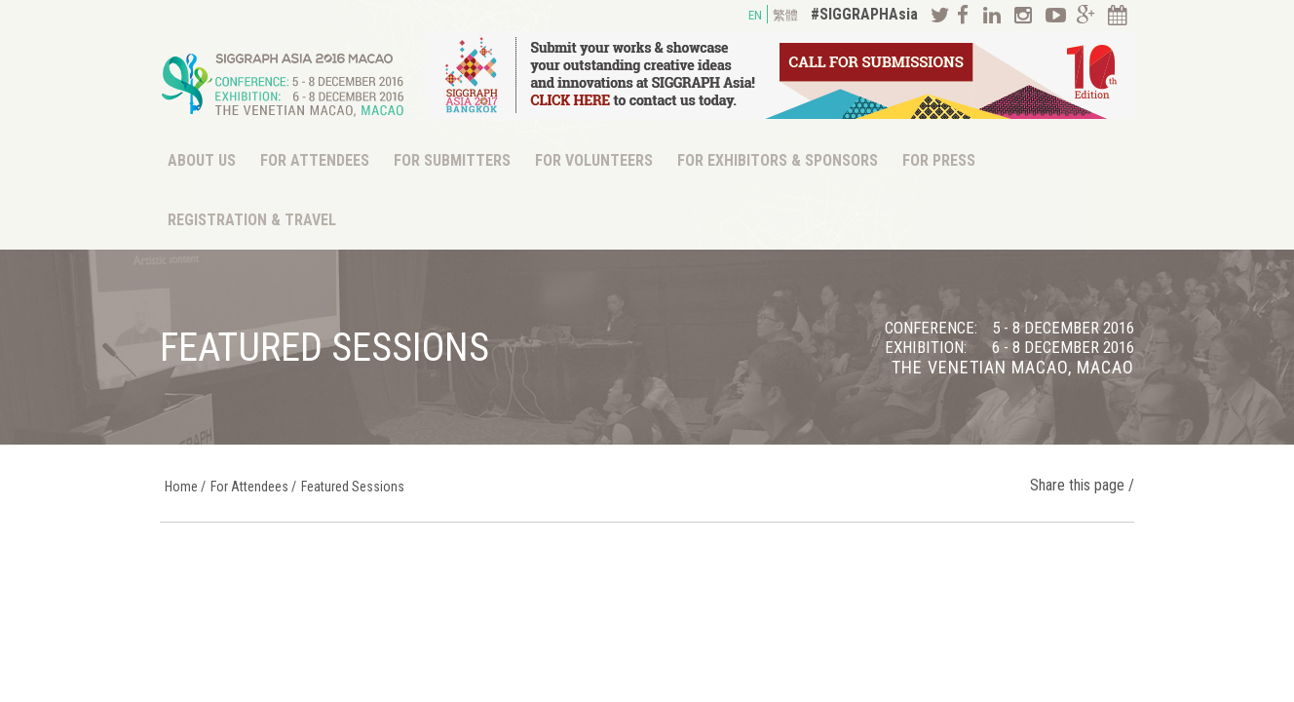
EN (755, 15)
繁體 (785, 15)
